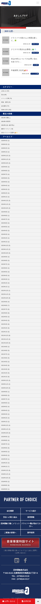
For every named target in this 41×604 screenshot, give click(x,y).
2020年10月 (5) (5, 388)
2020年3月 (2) (5, 414)
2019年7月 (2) (5, 444)
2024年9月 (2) (5, 212)
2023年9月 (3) (5, 257)
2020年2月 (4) (5, 418)
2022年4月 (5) (5, 320)
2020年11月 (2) (5, 384)
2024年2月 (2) (5, 238)
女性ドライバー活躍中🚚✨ (9, 132)
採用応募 (26, 601)
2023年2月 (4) (5, 283)
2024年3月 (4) (5, 234)
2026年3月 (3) (5, 144)
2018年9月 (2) (5, 481)
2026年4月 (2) (5, 140)
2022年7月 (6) (5, 309)
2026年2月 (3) (5, 148)
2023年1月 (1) (5, 286)
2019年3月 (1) (5, 459)
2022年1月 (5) (5, 332)
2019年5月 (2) (5, 451)
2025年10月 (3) (5, 163)
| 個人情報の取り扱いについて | (14, 550)
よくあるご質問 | (31, 550)
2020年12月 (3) (5, 380)
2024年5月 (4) (5, 227)
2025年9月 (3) (5, 167)
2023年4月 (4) (5, 275)
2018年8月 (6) (5, 485)
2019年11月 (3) (5, 429)
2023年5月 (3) (5, 272)
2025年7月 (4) (5, 174)
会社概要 (10, 511)
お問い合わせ (8, 601)
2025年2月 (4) (5, 193)
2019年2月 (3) (5, 463)
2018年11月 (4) (5, 474)
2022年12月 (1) (5, 290)
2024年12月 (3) (5, 200)
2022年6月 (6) (5, 313)
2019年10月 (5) (5, 433)
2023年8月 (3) (5, 260)
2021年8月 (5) (5, 350)
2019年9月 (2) (5, 436)
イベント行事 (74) (6, 98)
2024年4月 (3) (5, 230)
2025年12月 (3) (5, 155)
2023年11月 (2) (5, 249)
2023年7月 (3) (5, 264)
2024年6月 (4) (5, 223)
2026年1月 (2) (5, 152)
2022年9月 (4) (5, 301)
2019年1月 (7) (5, 466)
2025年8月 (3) (5, 170)
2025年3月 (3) (5, 189)
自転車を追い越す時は (7, 125)
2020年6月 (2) (5, 403)
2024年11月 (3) (5, 204)
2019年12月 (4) (5, 425)
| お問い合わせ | (20, 553)
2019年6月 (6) (5, 448)
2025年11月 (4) (5, 159)
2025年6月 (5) (5, 178)
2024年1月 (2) (5, 242)
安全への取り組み (10, 517)
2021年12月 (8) (5, 335)
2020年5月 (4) (5, 406)
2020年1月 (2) (5, 421)
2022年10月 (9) (5, 298)
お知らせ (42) (5, 91)
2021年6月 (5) (5, 358)
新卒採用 (30, 533)
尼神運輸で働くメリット (10, 523)
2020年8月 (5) (5, 395)
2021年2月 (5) (5, 373)
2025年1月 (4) (5, 197)
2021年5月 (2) (5, 361)
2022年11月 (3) (5, 294)
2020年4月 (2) (5, 410)
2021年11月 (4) (5, 339)
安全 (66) (4, 94)
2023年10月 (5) (5, 253)
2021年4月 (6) (5, 365)
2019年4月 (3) (5, 455)
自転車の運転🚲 (6, 117)
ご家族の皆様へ (10, 533)
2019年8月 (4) (5, 440)
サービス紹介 (31, 511)
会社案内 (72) (5, 106)
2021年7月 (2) (5, 354)
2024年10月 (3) (5, 208)
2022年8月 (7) (5, 305)
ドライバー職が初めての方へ (30, 524)
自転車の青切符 (5, 121)
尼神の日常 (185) (6, 109)
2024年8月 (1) (5, 215)
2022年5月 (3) (5, 317)
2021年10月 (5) (5, 343)
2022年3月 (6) (5, 324)
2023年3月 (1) (5, 279)
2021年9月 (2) (5, 346)
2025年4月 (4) (5, 185)
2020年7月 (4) (5, 399)
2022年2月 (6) (5, 328)
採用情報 (30, 517)
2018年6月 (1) (5, 489)
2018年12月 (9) (5, 470)
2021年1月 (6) (5, 376)
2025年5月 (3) (5, 182)
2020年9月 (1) (5, 391)
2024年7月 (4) (5, 219)
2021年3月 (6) (5, 369)
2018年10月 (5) (5, 478)
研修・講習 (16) (5, 102)
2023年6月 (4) (5, 268)
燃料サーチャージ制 (7, 129)
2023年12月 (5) (5, 245)
